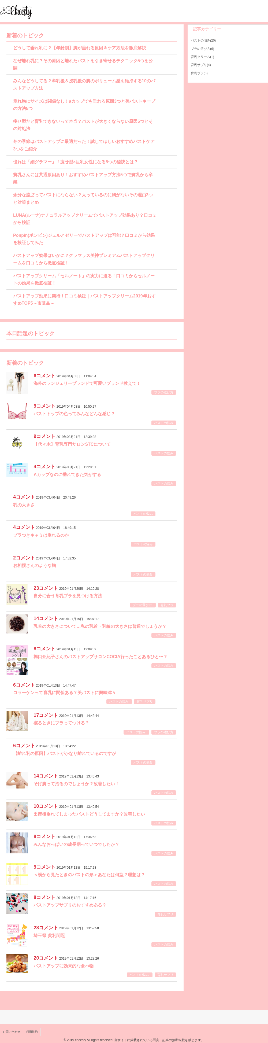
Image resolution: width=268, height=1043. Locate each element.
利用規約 (32, 1031)
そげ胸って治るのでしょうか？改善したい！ (76, 784)
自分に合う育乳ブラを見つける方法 (68, 596)
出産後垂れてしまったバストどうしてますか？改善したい (89, 814)
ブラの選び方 (163, 392)
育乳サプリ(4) (201, 65)
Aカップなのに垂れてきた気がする (67, 474)
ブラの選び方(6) (202, 49)
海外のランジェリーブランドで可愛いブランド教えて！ (87, 383)
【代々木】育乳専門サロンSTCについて (72, 444)
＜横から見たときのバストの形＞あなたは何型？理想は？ (89, 874)
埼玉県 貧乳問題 (49, 935)
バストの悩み (163, 423)
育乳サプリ (145, 701)
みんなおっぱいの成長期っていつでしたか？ (76, 844)
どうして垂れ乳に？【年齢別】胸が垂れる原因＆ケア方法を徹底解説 (79, 48)
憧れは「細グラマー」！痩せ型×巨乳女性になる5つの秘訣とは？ (75, 162)
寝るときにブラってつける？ (61, 723)
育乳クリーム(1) (202, 57)
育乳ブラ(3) (199, 73)
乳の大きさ (24, 505)
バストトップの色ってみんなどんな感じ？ (74, 413)
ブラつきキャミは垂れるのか (41, 535)
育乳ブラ (167, 605)
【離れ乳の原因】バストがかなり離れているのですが (64, 753)
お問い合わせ (11, 1031)
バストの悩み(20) (203, 40)
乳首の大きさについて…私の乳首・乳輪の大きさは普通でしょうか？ (100, 626)
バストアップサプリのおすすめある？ (70, 905)
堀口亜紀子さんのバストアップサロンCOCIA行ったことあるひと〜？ (101, 656)
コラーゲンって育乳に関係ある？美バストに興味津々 (64, 692)
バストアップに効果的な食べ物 (64, 966)
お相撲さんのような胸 (34, 565)
